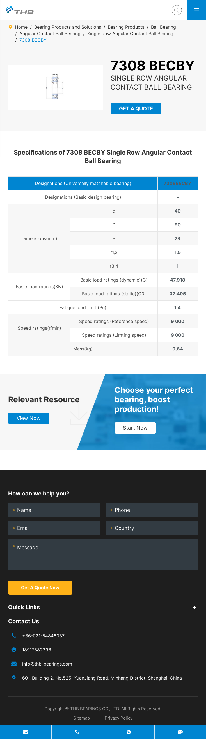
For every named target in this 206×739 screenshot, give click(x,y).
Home (21, 27)
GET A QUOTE (136, 108)
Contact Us (23, 621)
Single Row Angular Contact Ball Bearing (130, 33)
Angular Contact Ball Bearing (50, 33)
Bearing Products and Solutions (67, 27)
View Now (29, 418)
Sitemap (82, 718)
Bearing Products (126, 27)
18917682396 (36, 650)
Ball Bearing (163, 27)
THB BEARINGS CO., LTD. (95, 708)
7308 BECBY (33, 40)
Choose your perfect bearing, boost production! (154, 399)
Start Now (135, 428)
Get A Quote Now (40, 587)
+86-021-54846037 (43, 635)
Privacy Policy (118, 718)
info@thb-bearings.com (47, 664)
